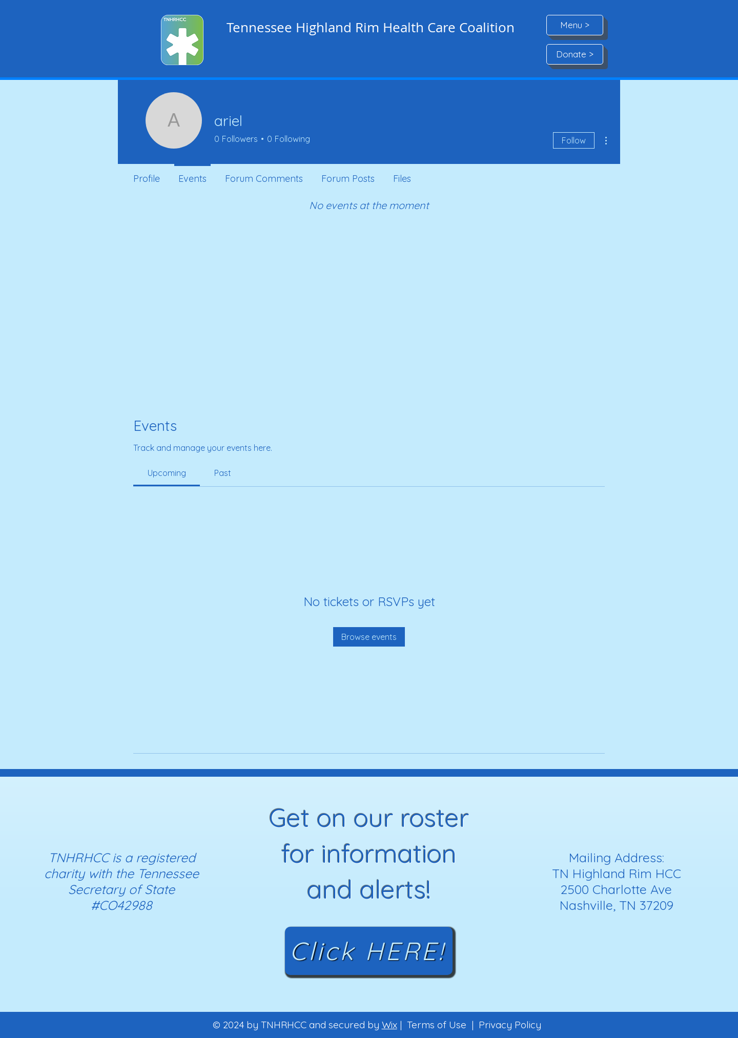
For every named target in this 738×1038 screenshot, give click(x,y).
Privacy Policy (510, 1025)
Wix (389, 1025)
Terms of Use (436, 1025)
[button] (574, 25)
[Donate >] (574, 54)
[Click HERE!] (369, 951)
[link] (167, 473)
